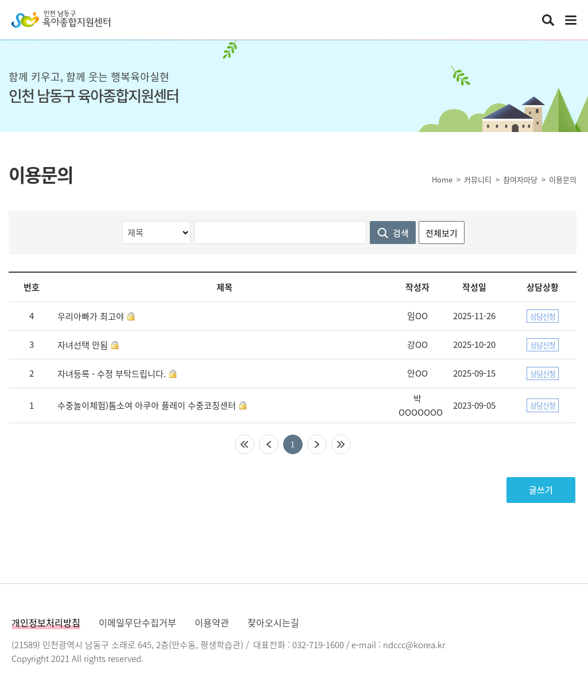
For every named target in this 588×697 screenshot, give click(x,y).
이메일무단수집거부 (137, 622)
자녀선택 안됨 (82, 345)
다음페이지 (317, 444)
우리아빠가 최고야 (90, 316)
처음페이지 (244, 444)
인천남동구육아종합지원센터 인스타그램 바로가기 (523, 20)
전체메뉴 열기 (570, 20)
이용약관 (212, 622)
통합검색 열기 (547, 20)
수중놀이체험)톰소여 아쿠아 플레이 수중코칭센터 (146, 405)
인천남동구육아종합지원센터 (60, 19)
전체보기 (441, 233)
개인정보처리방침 (45, 622)
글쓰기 (541, 489)
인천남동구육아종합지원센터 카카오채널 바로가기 (498, 20)
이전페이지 (268, 444)
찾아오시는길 (273, 622)
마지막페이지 (341, 444)
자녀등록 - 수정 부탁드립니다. (111, 373)
